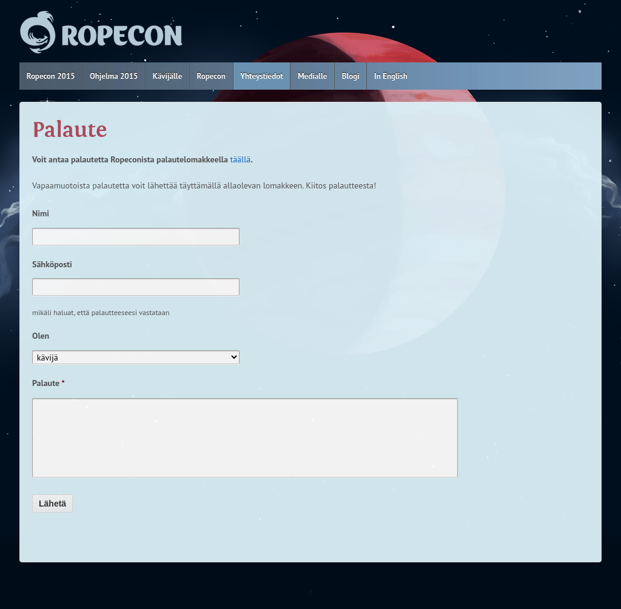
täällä (240, 159)
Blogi (351, 76)
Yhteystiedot (261, 76)
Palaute (48, 383)
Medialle (312, 76)
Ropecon (211, 76)
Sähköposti (52, 264)
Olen (40, 335)
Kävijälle (167, 76)
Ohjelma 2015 (114, 76)
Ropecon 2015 (51, 76)
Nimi (40, 213)
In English (391, 76)
